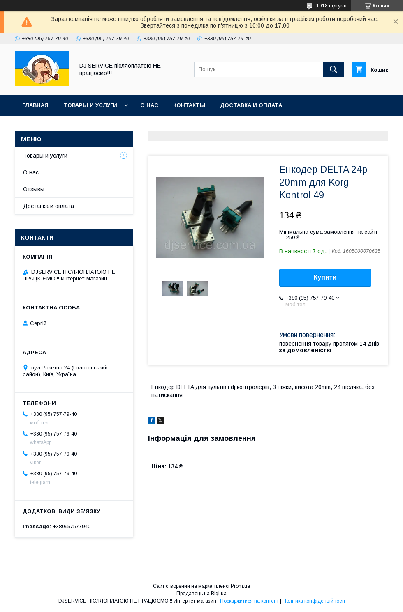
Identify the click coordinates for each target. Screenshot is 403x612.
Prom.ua (240, 586)
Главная (35, 105)
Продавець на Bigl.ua (201, 593)
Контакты (189, 105)
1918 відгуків (331, 6)
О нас (149, 105)
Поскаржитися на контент (249, 601)
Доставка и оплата (251, 105)
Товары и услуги (90, 105)
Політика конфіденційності (314, 601)
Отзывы (33, 189)
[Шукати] (333, 69)
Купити (325, 277)
